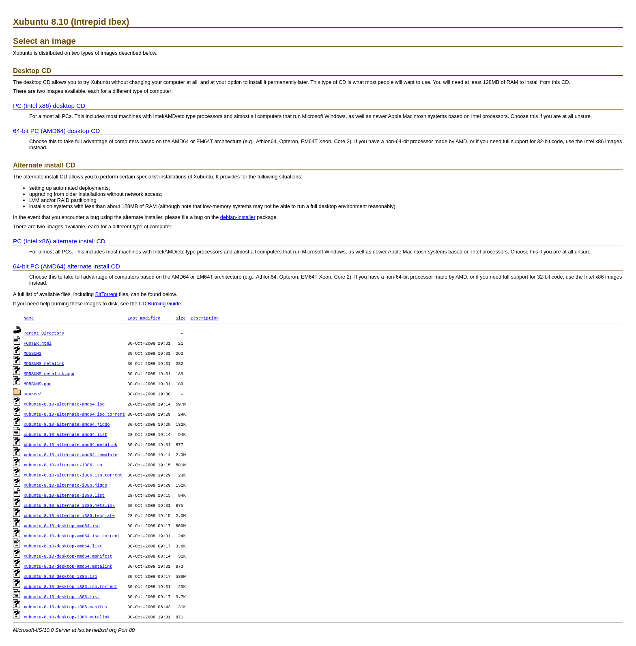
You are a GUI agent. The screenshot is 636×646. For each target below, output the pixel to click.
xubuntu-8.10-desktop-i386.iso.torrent (70, 586)
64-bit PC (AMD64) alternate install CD (66, 266)
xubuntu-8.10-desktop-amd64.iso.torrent (72, 536)
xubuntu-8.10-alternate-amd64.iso (64, 404)
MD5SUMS (32, 353)
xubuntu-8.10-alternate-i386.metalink (69, 505)
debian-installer (238, 217)
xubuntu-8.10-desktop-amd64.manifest (68, 556)
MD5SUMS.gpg (38, 383)
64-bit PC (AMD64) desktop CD (56, 130)
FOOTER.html (38, 343)
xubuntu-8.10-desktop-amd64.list (63, 546)
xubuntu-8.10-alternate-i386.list (64, 495)
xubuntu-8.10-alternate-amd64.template (70, 454)
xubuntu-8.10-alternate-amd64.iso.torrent (74, 414)
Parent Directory (44, 333)
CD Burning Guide (160, 303)
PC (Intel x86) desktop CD (49, 105)
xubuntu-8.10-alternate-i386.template (69, 515)
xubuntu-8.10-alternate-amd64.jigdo (67, 424)
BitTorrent (106, 294)
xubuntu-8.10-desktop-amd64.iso (61, 525)
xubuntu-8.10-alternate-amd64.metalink (70, 444)
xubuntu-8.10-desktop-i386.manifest (67, 607)
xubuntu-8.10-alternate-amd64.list (65, 434)
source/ (32, 394)
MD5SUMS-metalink (44, 363)
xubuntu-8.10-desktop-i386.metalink (67, 617)
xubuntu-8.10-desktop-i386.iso (60, 576)
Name (29, 318)
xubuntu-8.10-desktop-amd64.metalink (68, 566)
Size (181, 318)
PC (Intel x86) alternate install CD (59, 241)
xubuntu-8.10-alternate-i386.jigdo (65, 485)
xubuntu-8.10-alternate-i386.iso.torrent (73, 475)
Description (205, 318)
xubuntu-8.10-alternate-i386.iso (63, 465)
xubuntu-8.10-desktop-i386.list (61, 596)
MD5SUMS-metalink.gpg (49, 373)
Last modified (143, 318)
